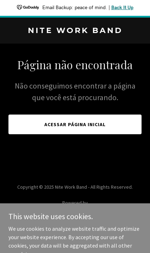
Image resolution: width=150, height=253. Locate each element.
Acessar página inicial (75, 124)
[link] (75, 30)
